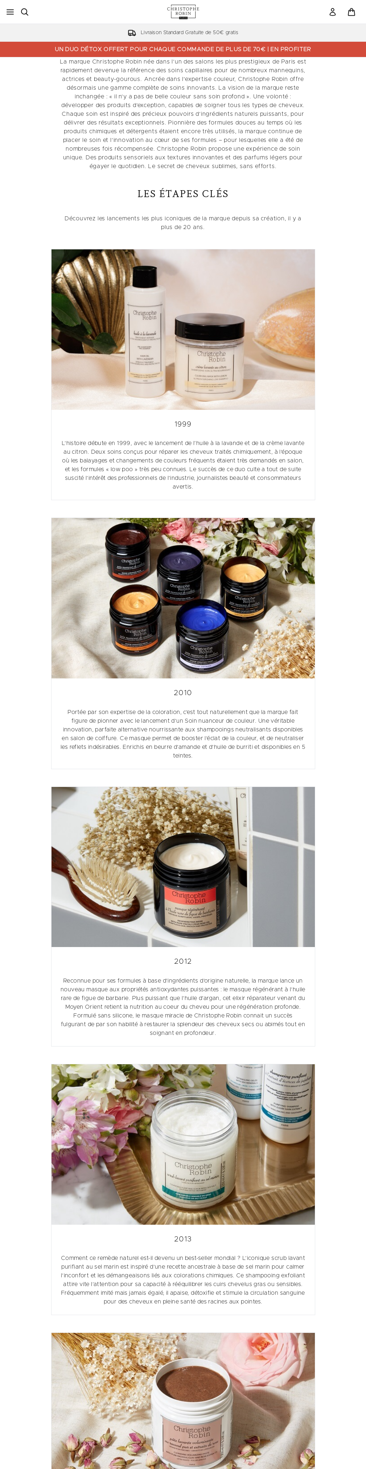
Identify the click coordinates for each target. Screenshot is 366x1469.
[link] (332, 12)
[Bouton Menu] (10, 12)
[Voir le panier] (351, 12)
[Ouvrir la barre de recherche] (24, 12)
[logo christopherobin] (183, 12)
